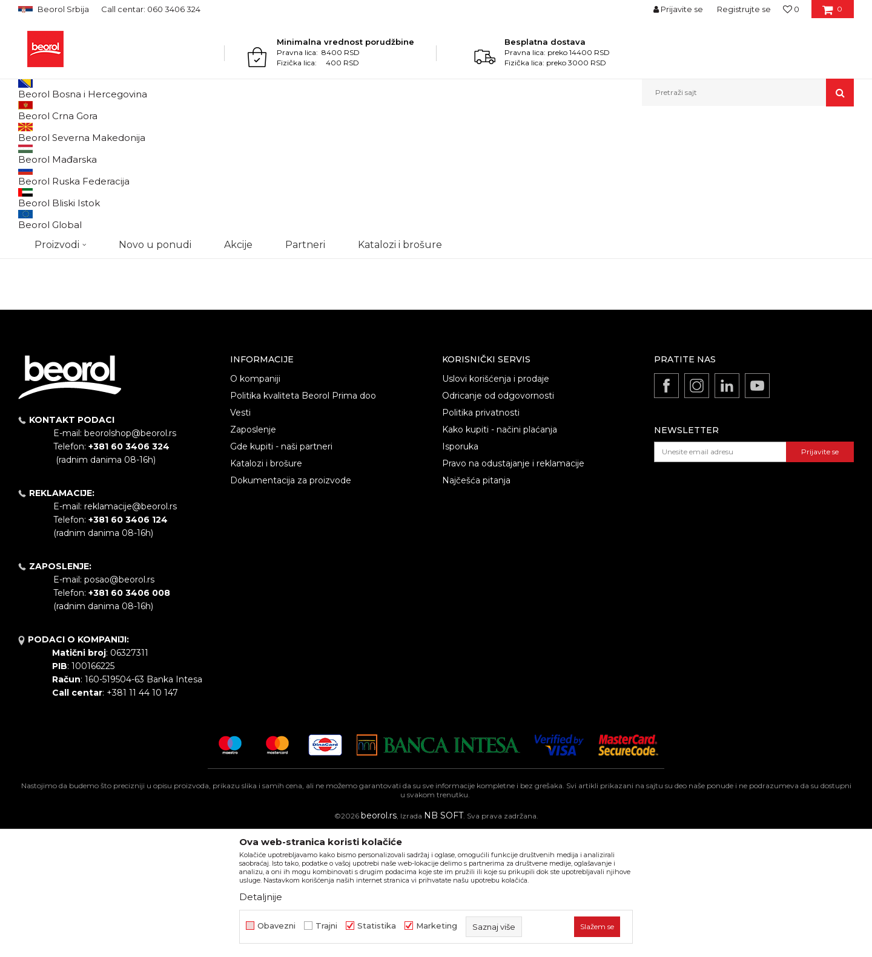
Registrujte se (744, 9)
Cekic (40, 256)
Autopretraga (492, 152)
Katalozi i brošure (266, 588)
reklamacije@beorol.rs (130, 630)
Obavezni (276, 925)
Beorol (29, 132)
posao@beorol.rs (119, 704)
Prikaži (724, 152)
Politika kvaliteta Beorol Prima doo (303, 520)
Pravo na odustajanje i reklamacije (513, 588)
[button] (748, 92)
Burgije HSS (45, 181)
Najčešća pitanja (476, 604)
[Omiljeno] (791, 9)
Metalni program (121, 132)
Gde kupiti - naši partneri (281, 571)
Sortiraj (548, 152)
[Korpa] (832, 13)
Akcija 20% (50, 242)
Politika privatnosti (481, 537)
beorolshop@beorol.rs (130, 557)
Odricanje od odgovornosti (498, 520)
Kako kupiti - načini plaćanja (499, 554)
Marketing (436, 925)
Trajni (326, 925)
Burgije (172, 132)
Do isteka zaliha (58, 271)
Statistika (376, 925)
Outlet (42, 227)
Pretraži (79, 348)
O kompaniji (255, 503)
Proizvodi (65, 132)
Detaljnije (260, 897)
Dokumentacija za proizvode (290, 604)
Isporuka (460, 571)
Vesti (240, 537)
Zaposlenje (253, 554)
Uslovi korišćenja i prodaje (495, 503)
